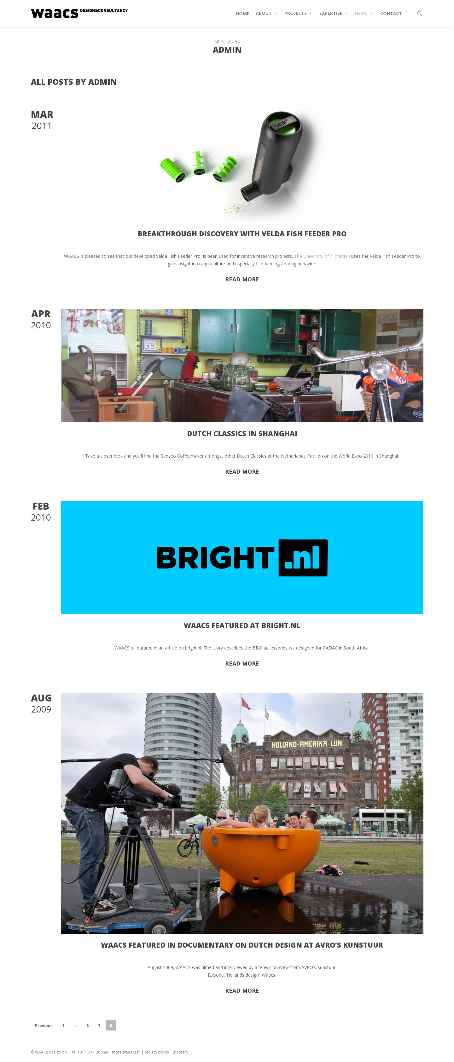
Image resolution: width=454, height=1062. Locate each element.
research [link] (265, 256)
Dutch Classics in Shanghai (242, 433)
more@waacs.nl (126, 1052)
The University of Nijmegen (322, 256)
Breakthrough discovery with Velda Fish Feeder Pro (242, 233)
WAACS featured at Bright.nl (242, 625)
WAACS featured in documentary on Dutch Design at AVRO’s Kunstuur (242, 944)
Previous (44, 1025)
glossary (180, 1052)
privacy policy (156, 1052)
